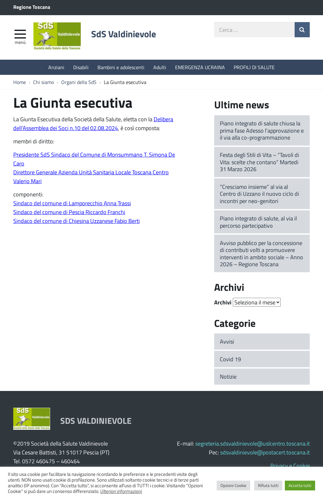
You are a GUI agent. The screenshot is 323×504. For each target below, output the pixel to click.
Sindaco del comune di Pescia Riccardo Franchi (69, 212)
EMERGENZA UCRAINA (200, 67)
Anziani (56, 67)
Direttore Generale (35, 172)
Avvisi (227, 341)
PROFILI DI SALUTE (254, 67)
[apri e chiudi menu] (20, 33)
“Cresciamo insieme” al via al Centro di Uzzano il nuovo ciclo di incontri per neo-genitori (259, 194)
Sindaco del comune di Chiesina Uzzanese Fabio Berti (76, 221)
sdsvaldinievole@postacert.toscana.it (265, 452)
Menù (20, 42)
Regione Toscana (31, 6)
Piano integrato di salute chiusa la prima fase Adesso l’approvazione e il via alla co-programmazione (262, 130)
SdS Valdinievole (123, 33)
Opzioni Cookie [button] (233, 485)
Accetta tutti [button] (300, 485)
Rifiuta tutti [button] (268, 485)
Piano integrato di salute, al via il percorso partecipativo (258, 221)
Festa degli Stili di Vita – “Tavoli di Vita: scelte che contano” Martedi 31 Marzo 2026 (259, 162)
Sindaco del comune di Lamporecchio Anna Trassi (72, 203)
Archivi (223, 302)
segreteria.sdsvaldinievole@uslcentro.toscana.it (252, 443)
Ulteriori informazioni (121, 491)
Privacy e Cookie (290, 465)
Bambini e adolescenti (120, 67)
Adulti (159, 67)
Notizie (228, 376)
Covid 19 (230, 359)
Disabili (81, 67)
